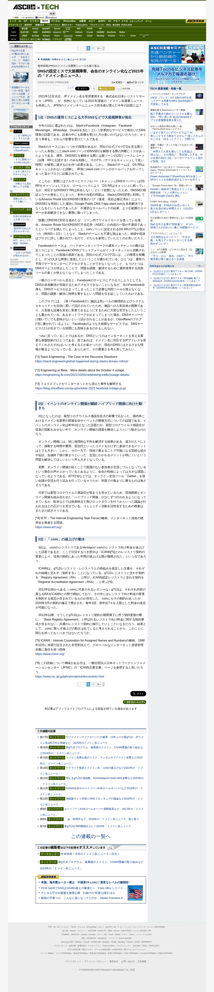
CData (89, 36)
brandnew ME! (68, 39)
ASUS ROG (46, 32)
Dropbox (79, 36)
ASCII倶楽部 (196, 21)
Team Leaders (109, 946)
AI (20, 21)
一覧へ (199, 266)
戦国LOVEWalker (165, 953)
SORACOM (96, 942)
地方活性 (116, 25)
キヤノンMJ (35, 39)
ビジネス (34, 21)
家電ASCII (39, 25)
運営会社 (113, 961)
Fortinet (111, 36)
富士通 (24, 29)
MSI (79, 29)
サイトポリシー (73, 961)
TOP (50, 927)
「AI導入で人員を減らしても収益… (22, 185)
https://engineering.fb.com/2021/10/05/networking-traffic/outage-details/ (82, 374)
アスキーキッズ (15, 25)
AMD (35, 32)
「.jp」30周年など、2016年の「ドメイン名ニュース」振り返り (101, 819)
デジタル (55, 21)
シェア (70, 87)
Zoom (133, 36)
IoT (25, 21)
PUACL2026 (126, 25)
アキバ (116, 21)
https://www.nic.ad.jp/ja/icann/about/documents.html (69, 676)
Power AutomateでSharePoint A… (22, 149)
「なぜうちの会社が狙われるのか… (22, 254)
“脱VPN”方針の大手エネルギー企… (22, 230)
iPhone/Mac (69, 21)
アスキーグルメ (53, 25)
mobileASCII (117, 949)
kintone (46, 36)
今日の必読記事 (74, 949)
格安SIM (28, 25)
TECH (48, 7)
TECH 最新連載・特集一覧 (165, 88)
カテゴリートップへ (134, 702)
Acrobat (35, 36)
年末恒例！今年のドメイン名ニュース (60, 59)
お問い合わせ (128, 961)
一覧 (93, 88)
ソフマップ (57, 39)
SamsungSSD (66, 32)
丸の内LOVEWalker (148, 953)
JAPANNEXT (46, 39)
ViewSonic (111, 32)
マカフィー (24, 39)
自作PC (102, 21)
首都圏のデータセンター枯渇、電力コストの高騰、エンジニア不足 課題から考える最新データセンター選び (21, 97)
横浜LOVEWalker (81, 953)
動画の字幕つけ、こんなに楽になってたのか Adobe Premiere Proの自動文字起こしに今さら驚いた (104, 897)
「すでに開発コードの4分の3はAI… (22, 161)
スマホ (124, 21)
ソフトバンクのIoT (144, 35)
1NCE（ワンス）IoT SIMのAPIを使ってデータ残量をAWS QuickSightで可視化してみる (171, 101)
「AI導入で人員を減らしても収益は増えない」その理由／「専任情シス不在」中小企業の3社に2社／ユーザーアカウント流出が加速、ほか (176, 156)
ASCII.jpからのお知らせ (162, 266)
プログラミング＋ (123, 946)
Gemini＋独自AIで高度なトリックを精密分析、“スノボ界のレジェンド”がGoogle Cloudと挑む (171, 192)
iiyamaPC (46, 29)
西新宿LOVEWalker (98, 953)
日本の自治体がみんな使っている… (22, 218)
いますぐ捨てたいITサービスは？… (22, 173)
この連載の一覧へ (91, 836)
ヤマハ (122, 36)
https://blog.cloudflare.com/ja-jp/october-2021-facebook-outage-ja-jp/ (80, 388)
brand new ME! (125, 938)
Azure (57, 36)
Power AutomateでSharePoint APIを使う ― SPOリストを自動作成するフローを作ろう (175, 178)
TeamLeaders (81, 25)
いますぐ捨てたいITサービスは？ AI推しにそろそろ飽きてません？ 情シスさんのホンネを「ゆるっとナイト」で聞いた (177, 136)
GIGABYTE (57, 32)
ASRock (78, 32)
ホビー (92, 21)
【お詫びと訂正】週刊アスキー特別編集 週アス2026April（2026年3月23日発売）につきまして (176, 279)
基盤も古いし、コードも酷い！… (22, 200)
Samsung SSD (67, 942)
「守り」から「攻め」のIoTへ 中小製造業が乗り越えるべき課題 (171, 257)
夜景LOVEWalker (115, 953)
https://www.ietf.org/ (48, 527)
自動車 (82, 21)
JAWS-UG (75, 934)
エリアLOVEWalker (63, 953)
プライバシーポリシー (95, 961)
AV (109, 21)
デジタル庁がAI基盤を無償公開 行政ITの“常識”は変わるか (78, 892)
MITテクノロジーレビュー (135, 949)
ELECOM (25, 32)
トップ (12, 21)
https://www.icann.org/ (50, 654)
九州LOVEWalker (131, 953)
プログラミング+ (97, 25)
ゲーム (148, 21)
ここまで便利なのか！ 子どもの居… (22, 137)
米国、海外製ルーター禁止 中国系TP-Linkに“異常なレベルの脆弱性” (85, 882)
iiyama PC (102, 931)
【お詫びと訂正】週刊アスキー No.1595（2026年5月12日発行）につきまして (178, 272)
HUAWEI (100, 32)
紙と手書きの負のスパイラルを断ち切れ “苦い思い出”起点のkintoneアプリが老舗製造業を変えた (171, 117)
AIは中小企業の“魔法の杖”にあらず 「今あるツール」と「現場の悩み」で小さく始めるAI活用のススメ (21, 60)
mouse (35, 29)
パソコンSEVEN (68, 28)
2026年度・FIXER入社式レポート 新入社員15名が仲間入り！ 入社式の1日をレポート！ (171, 208)
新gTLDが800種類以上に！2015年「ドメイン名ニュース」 (98, 826)
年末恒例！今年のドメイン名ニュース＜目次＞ (90, 853)
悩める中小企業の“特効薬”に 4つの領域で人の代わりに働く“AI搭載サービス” (174, 226)
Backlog (100, 36)
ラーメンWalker (47, 953)
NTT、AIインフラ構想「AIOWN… (22, 242)
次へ (99, 48)
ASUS (89, 29)
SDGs (108, 25)
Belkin (122, 32)
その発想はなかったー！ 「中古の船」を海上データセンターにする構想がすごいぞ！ (171, 240)
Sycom (57, 29)
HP (100, 29)
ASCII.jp (24, 7)
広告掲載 (141, 961)
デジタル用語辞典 (102, 949)
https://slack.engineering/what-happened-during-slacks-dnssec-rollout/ (81, 361)
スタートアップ (136, 21)
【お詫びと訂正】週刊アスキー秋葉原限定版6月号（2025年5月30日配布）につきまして (177, 286)
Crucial (89, 32)
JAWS (24, 36)
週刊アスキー (67, 25)
